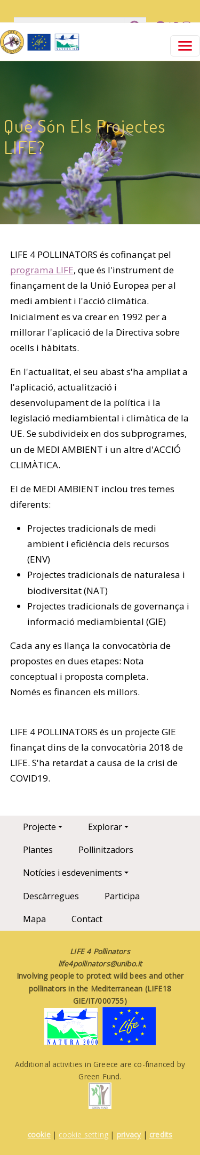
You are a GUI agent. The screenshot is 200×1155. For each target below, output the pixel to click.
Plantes (38, 850)
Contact (86, 919)
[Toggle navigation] (185, 45)
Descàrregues (51, 896)
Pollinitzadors (105, 850)
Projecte (39, 827)
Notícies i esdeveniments (72, 873)
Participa (122, 896)
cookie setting (83, 1134)
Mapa (34, 919)
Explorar (105, 827)
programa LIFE (42, 270)
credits (160, 1134)
